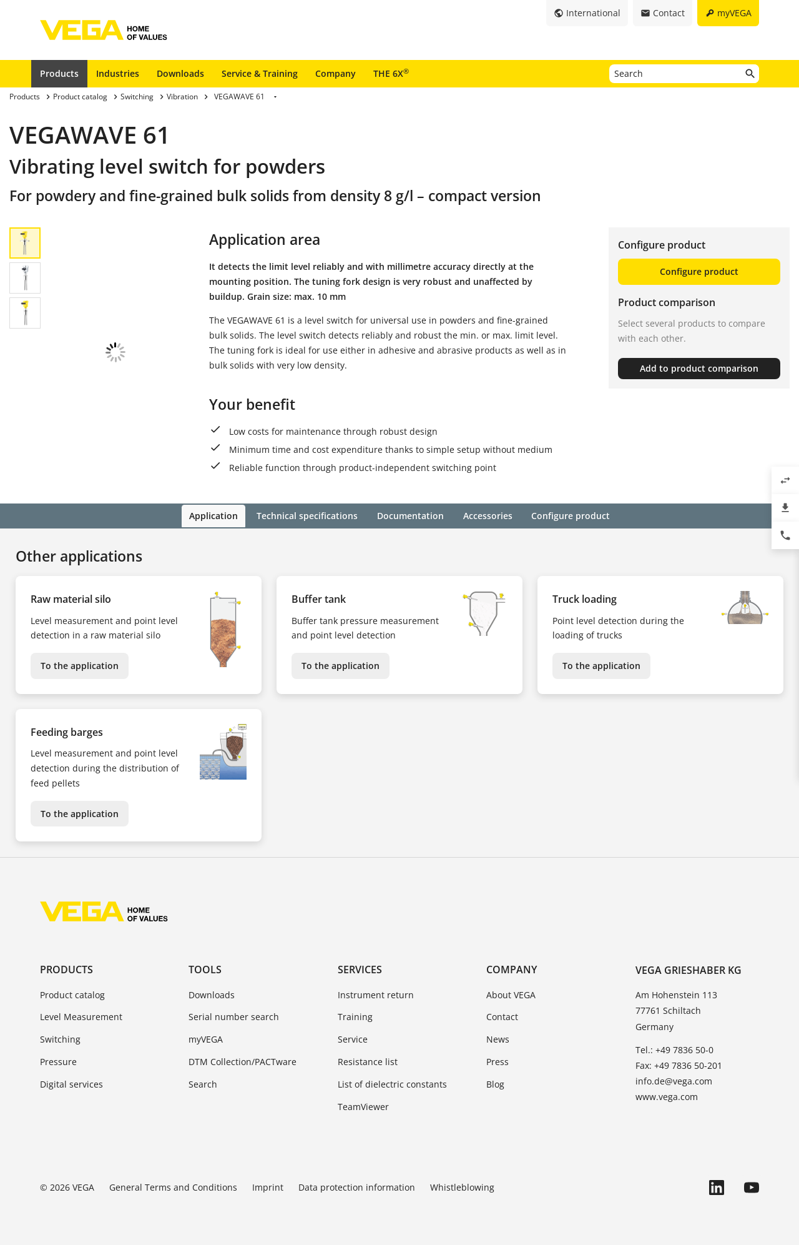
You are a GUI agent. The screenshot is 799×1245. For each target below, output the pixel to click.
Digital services (71, 1083)
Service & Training (260, 73)
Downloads (180, 73)
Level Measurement (81, 1016)
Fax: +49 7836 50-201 (678, 1064)
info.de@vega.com (673, 1080)
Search (203, 1083)
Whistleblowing (462, 1187)
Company (335, 73)
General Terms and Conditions (173, 1187)
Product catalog (72, 993)
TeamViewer (363, 1105)
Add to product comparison (699, 368)
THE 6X (391, 73)
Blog (495, 1083)
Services (360, 969)
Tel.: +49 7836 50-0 (674, 1048)
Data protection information (356, 1187)
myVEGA (206, 1038)
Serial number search (234, 1016)
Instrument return (376, 993)
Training (355, 1016)
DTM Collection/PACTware (243, 1060)
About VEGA (511, 993)
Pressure (58, 1060)
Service (353, 1038)
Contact (502, 1016)
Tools (205, 969)
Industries (117, 73)
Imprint (267, 1187)
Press (497, 1060)
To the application (80, 665)
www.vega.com (666, 1096)
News (497, 1038)
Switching (60, 1038)
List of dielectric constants (392, 1083)
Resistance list (368, 1060)
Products (59, 73)
